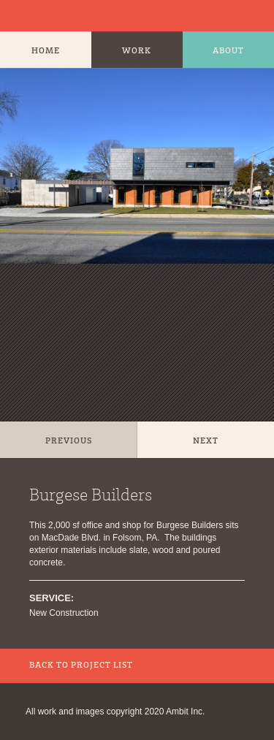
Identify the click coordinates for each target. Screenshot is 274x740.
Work (136, 51)
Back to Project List (81, 665)
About (228, 51)
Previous (68, 441)
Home (45, 51)
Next (205, 441)
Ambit (25, 15)
